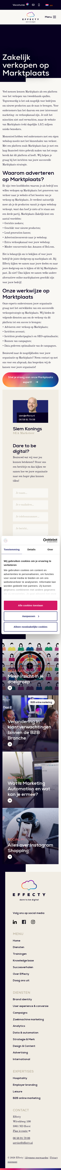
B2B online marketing (41, 702)
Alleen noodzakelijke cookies (30, 626)
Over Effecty (21, 974)
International (21, 1059)
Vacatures (21, 4)
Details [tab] (31, 549)
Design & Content (24, 1046)
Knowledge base (23, 960)
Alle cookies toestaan (30, 605)
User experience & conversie (30, 1006)
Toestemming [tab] (12, 549)
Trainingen (20, 954)
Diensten (18, 947)
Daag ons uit (21, 980)
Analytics (19, 1026)
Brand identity (22, 999)
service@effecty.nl (23, 1143)
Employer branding (25, 1084)
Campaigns (20, 1012)
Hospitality (20, 1078)
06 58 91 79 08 (27, 419)
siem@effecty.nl (27, 415)
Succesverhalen (23, 967)
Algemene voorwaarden (36, 1158)
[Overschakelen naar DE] (51, 5)
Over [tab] (50, 549)
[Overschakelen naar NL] (47, 5)
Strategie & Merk (24, 1039)
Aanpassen (30, 616)
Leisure (17, 1091)
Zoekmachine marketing (28, 1019)
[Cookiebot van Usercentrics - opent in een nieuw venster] (43, 540)
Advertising (20, 1052)
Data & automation (25, 1032)
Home (16, 940)
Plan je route (21, 1131)
